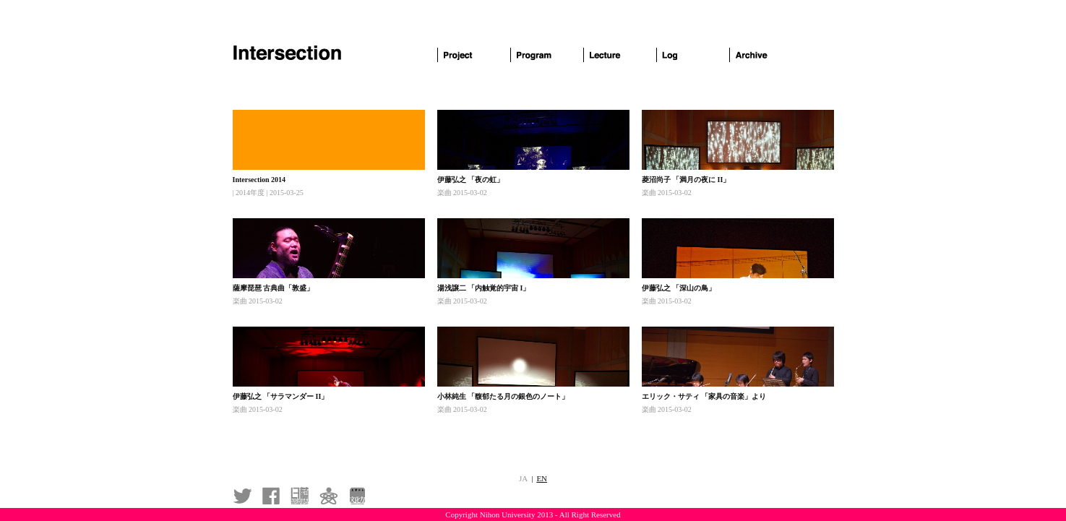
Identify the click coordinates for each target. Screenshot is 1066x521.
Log (693, 55)
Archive (766, 55)
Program (547, 55)
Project (474, 55)
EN (541, 478)
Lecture (620, 55)
